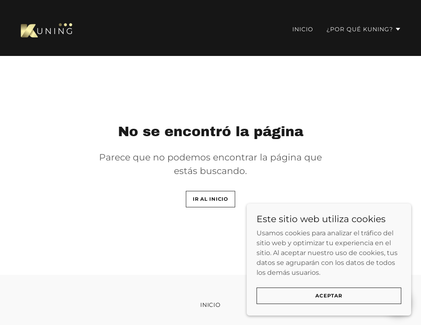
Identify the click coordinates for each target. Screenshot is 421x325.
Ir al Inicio (210, 199)
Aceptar (328, 312)
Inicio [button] (210, 305)
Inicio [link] (302, 29)
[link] (47, 27)
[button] (363, 29)
